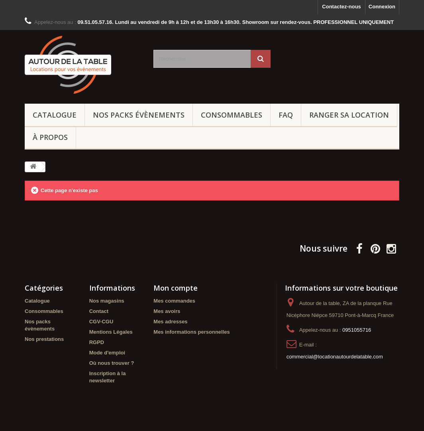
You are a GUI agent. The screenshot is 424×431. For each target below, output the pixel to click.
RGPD (96, 342)
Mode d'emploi (107, 353)
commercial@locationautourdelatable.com (335, 357)
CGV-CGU (101, 322)
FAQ (286, 115)
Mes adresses (170, 322)
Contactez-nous (341, 7)
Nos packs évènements (139, 115)
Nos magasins (106, 301)
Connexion (382, 7)
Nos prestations (44, 339)
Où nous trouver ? (111, 363)
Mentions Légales (111, 332)
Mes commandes (174, 301)
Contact (98, 311)
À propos (50, 137)
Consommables (231, 115)
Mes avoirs (166, 311)
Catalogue (55, 115)
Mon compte (175, 288)
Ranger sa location (349, 115)
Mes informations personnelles (191, 332)
